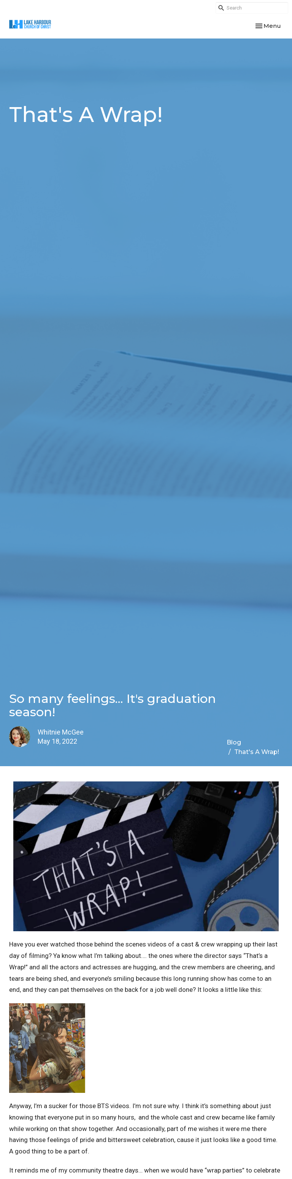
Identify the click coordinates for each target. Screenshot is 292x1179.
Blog (234, 742)
